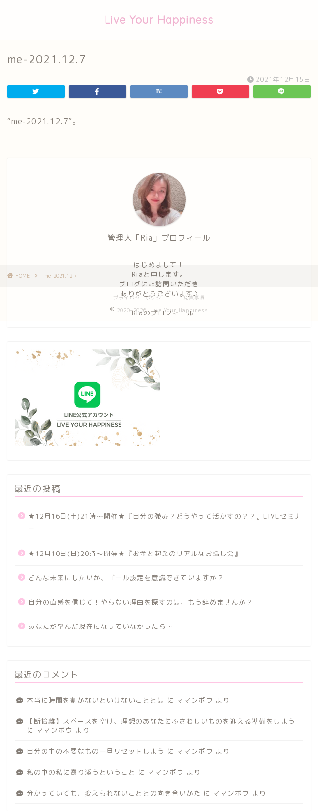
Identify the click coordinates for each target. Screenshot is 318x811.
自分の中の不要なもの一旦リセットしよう (96, 750)
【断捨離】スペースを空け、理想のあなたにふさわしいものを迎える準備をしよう (161, 721)
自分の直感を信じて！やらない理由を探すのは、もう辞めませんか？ (140, 602)
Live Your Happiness (159, 20)
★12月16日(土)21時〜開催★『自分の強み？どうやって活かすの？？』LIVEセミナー (165, 522)
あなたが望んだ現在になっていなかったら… (101, 626)
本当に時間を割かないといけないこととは (96, 700)
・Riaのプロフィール (159, 312)
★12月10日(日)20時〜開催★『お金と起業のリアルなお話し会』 (135, 553)
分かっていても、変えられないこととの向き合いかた (114, 792)
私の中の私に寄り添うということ (81, 772)
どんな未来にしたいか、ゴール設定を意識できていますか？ (126, 577)
